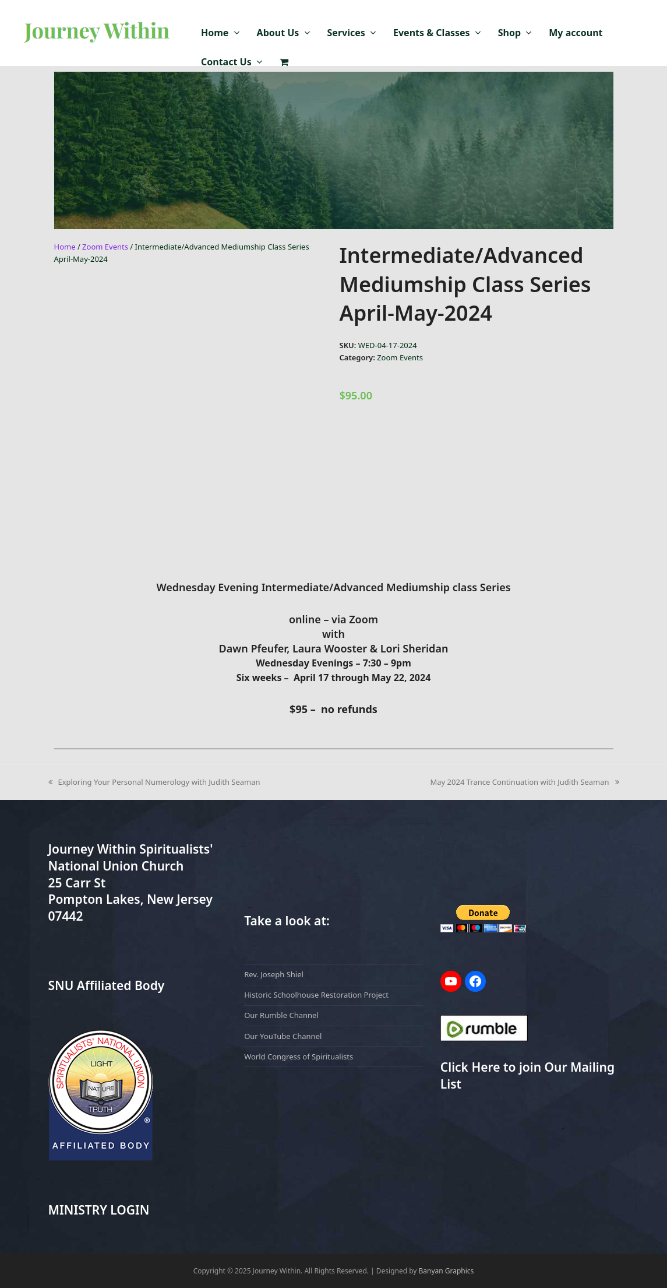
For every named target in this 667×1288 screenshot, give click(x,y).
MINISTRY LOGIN (99, 1210)
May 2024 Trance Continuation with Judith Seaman (524, 781)
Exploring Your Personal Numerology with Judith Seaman (154, 781)
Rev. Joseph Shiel (273, 974)
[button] (284, 62)
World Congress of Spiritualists (298, 1056)
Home (65, 246)
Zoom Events (105, 246)
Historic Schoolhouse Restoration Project (316, 994)
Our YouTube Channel (283, 1036)
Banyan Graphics (446, 1271)
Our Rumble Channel (281, 1015)
